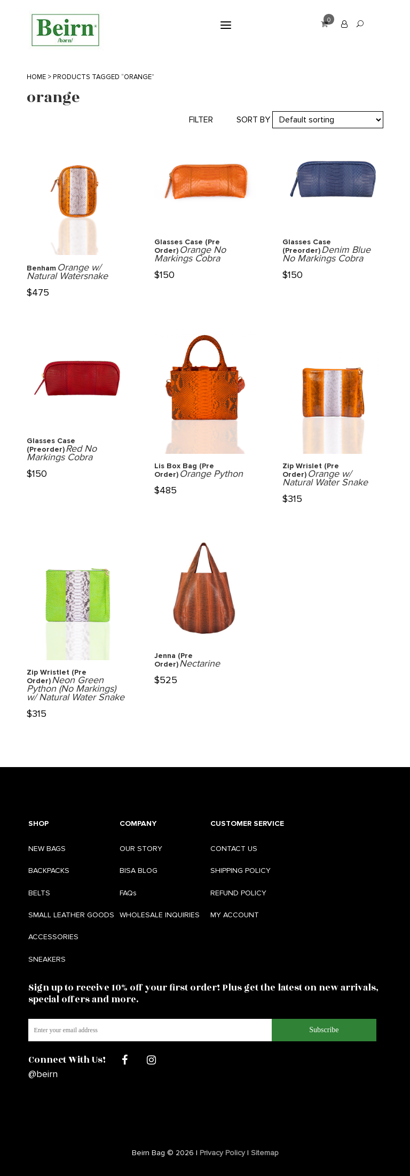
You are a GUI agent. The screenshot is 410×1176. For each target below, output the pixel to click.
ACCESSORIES (53, 936)
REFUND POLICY (238, 893)
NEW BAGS (47, 848)
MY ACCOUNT (234, 914)
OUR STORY (141, 848)
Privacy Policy (222, 1152)
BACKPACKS (48, 870)
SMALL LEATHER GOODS (71, 914)
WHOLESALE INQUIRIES (160, 914)
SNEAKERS (47, 959)
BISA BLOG (138, 870)
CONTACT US (233, 848)
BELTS (39, 893)
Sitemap (265, 1152)
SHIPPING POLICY (240, 870)
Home (36, 77)
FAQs (128, 893)
